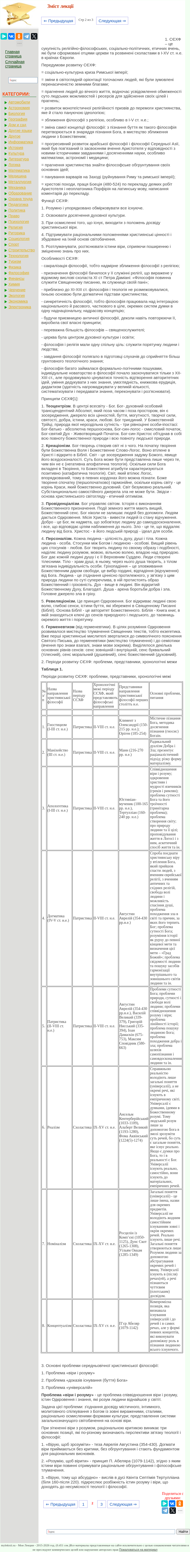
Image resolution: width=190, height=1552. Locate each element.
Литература (18, 159)
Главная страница (13, 54)
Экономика (18, 301)
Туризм (14, 261)
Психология (18, 221)
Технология (18, 256)
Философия (18, 273)
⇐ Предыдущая (58, 20)
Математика (19, 170)
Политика (16, 210)
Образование (20, 193)
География (17, 119)
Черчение (16, 290)
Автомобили (19, 102)
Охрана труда (20, 199)
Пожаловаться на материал (138, 1549)
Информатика (20, 142)
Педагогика (18, 204)
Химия (14, 284)
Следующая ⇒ (112, 20)
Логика (14, 165)
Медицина (17, 176)
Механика (17, 187)
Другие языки (20, 130)
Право (14, 216)
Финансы (16, 278)
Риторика (16, 233)
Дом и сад (17, 125)
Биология (16, 113)
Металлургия (19, 182)
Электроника (19, 307)
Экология (16, 295)
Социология (19, 238)
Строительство (21, 250)
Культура (16, 153)
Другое (14, 136)
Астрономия (19, 108)
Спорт (13, 244)
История (15, 147)
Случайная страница (14, 64)
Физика (14, 267)
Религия (15, 227)
